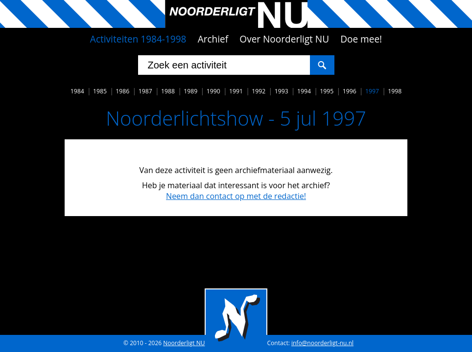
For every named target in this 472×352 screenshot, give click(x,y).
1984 (77, 91)
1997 (372, 91)
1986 (122, 91)
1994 (304, 91)
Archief (213, 39)
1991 (236, 91)
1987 (145, 91)
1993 (281, 91)
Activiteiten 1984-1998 (138, 39)
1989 (190, 91)
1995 (326, 91)
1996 (349, 91)
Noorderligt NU (184, 343)
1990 (213, 91)
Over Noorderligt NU (284, 39)
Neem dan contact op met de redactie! (236, 196)
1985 (100, 91)
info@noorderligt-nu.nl (322, 343)
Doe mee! (361, 39)
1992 (258, 91)
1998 (394, 91)
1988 (168, 91)
